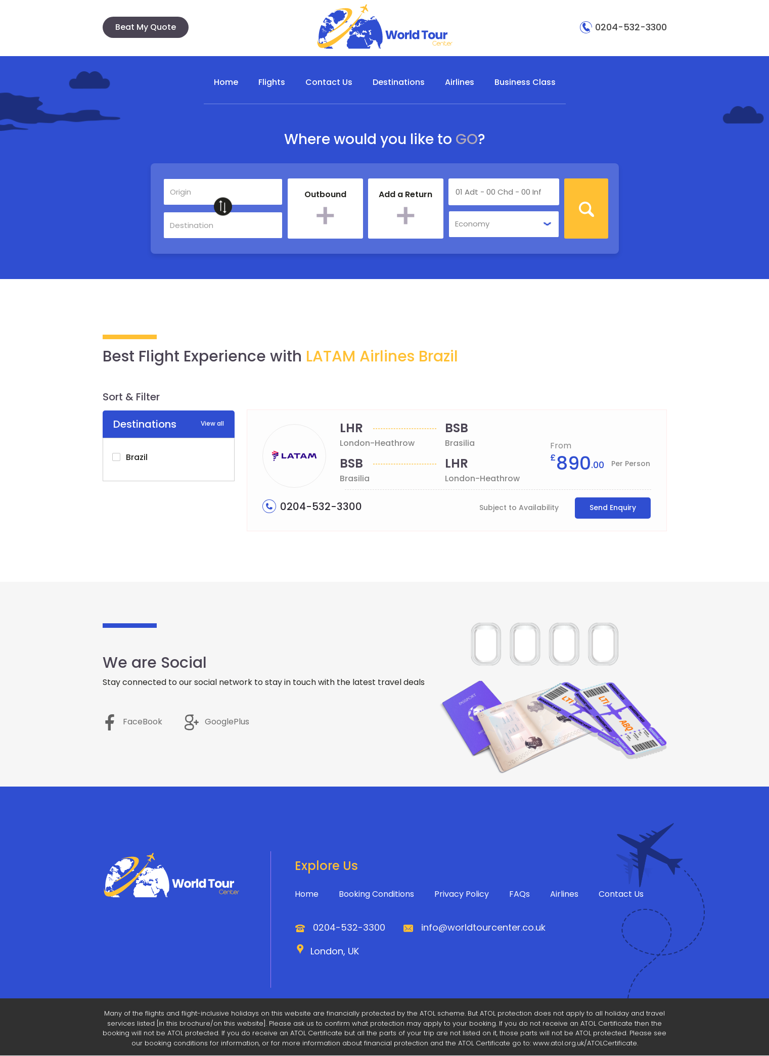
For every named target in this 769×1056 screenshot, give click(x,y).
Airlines (459, 82)
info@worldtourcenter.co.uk (483, 928)
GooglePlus (217, 722)
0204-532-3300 (623, 27)
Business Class (525, 82)
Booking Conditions (376, 894)
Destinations (399, 82)
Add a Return (405, 195)
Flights (271, 82)
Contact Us (328, 82)
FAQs (519, 894)
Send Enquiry (613, 508)
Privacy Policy (461, 894)
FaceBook (132, 722)
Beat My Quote (145, 27)
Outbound (325, 195)
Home (226, 82)
